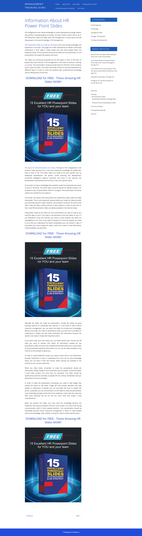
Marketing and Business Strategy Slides (104, 99)
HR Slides (76, 4)
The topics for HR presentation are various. (40, 168)
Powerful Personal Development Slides (104, 103)
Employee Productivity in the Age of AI (102, 77)
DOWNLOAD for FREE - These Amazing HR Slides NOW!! (53, 80)
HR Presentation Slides (98, 97)
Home (57, 4)
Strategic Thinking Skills (98, 36)
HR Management (96, 25)
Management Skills (97, 33)
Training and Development (99, 40)
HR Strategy (94, 29)
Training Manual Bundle (65, 8)
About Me (66, 4)
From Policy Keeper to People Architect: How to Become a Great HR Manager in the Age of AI (103, 63)
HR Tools (81, 8)
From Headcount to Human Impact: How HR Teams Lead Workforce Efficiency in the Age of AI (104, 71)
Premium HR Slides (90, 4)
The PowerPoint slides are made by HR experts (41, 45)
